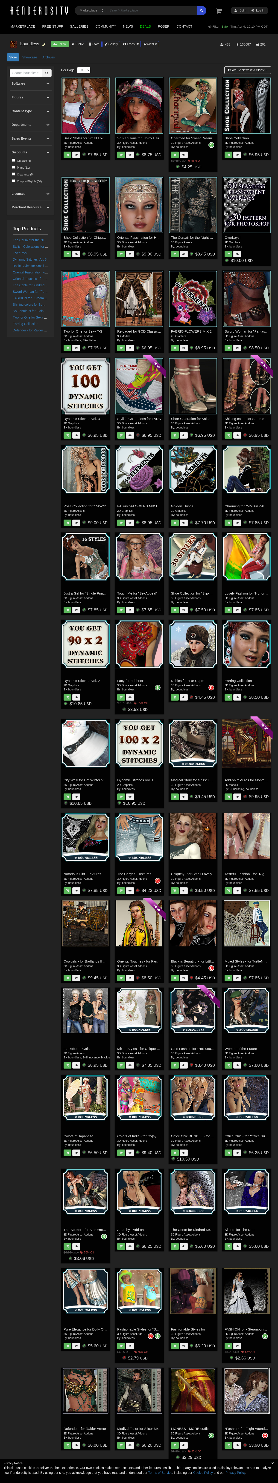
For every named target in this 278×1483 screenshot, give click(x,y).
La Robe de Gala (77, 1049)
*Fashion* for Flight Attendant (247, 1429)
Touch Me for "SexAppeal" (137, 593)
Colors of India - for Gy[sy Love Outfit (145, 1136)
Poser (164, 26)
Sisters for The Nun (239, 1230)
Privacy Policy (235, 1472)
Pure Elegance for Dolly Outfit (86, 1329)
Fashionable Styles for (188, 1329)
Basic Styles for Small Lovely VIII (36, 266)
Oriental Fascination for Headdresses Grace (44, 272)
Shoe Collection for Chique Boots (89, 237)
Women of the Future (241, 1049)
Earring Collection (25, 324)
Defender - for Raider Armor (33, 330)
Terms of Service (160, 1472)
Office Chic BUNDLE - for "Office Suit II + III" (205, 1136)
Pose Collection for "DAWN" (85, 506)
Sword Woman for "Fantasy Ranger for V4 (43, 291)
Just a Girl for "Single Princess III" (89, 593)
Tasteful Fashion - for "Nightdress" (251, 874)
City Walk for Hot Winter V (84, 780)
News (128, 26)
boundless (74, 147)
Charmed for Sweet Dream (191, 138)
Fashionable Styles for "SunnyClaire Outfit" (150, 1329)
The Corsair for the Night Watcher (37, 240)
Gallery (111, 44)
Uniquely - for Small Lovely (191, 874)
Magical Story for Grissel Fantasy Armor (201, 780)
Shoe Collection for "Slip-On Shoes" (198, 593)
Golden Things (182, 506)
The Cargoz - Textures (134, 874)
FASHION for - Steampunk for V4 (36, 298)
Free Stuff (52, 26)
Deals (145, 26)
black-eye (107, 1057)
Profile (78, 44)
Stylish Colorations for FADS (33, 246)
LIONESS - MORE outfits (190, 1429)
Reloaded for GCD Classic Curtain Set (146, 331)
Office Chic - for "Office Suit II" (248, 1136)
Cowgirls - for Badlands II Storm (88, 961)
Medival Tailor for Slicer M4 (138, 1429)
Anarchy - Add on (130, 1230)
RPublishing (89, 340)
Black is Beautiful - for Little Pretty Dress (202, 961)
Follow (59, 44)
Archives (48, 57)
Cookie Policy (203, 1472)
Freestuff (131, 44)
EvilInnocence (91, 1057)
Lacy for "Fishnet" (130, 681)
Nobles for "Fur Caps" (187, 681)
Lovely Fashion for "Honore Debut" (251, 593)
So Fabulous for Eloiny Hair (32, 311)
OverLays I (21, 253)
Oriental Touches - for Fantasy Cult (38, 279)
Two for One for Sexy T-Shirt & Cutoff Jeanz (44, 317)
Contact (184, 26)
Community (106, 26)
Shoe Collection (237, 138)
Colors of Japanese (78, 1136)
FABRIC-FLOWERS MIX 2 (191, 331)
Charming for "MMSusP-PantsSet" (251, 506)
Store (94, 44)
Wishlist (150, 44)
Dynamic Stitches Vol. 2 (82, 681)
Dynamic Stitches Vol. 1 (135, 780)
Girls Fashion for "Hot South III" (195, 1049)
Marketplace (22, 26)
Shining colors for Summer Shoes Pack (41, 304)
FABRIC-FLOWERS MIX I (137, 506)
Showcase (29, 57)
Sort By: (246, 70)
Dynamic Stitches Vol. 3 (30, 259)
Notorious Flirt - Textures (82, 874)
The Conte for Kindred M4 (31, 285)
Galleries (79, 26)
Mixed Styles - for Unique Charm (142, 1049)
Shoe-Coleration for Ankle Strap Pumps (201, 419)
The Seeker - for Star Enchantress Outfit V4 (97, 1230)
